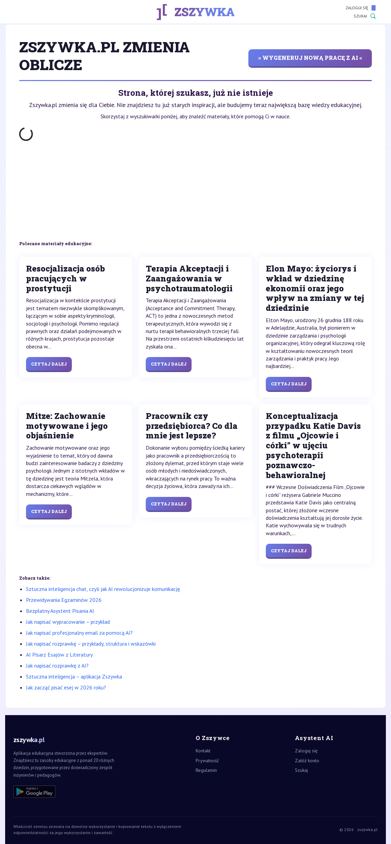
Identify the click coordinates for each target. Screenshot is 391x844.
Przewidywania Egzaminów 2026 (64, 599)
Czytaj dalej (49, 364)
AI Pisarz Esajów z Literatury (59, 654)
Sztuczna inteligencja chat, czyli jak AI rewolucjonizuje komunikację (103, 588)
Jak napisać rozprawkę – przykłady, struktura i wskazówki (91, 643)
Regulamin (206, 770)
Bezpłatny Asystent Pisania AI (60, 610)
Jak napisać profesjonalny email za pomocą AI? (79, 632)
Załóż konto (307, 760)
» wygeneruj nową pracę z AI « (310, 57)
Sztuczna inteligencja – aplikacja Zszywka (74, 676)
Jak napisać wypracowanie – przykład (68, 621)
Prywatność (207, 760)
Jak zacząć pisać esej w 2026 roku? (66, 687)
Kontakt (203, 751)
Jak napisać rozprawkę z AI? (57, 665)
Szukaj (365, 16)
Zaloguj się (361, 8)
